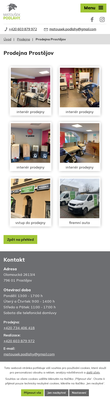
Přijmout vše (32, 392)
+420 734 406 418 (19, 328)
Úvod (7, 39)
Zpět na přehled (20, 239)
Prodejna (23, 39)
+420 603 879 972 (23, 29)
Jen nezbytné (56, 392)
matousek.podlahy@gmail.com (72, 29)
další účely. (93, 372)
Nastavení (79, 392)
